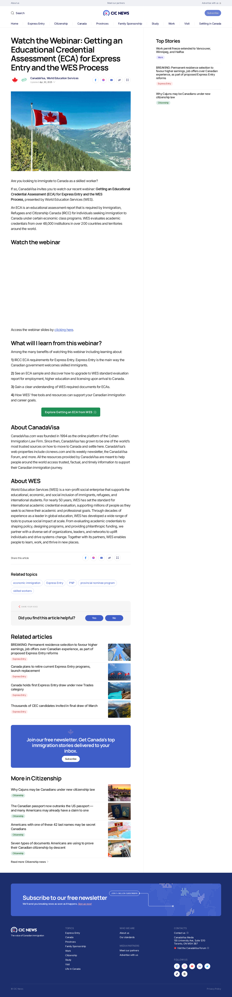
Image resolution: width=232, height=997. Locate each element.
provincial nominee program (97, 583)
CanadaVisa (37, 78)
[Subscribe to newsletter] (71, 746)
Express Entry (36, 23)
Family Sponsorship (130, 23)
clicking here (63, 330)
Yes (94, 617)
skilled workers (22, 591)
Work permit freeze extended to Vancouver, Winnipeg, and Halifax (183, 50)
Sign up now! (85, 903)
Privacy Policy (214, 988)
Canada (81, 23)
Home (14, 23)
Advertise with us (129, 954)
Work (171, 23)
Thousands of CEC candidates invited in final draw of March (54, 706)
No (114, 617)
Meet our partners (129, 950)
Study (155, 23)
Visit (187, 23)
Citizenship (61, 23)
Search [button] (20, 13)
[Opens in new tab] (211, 3)
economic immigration (26, 583)
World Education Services (62, 78)
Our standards (127, 937)
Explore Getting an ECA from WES (71, 412)
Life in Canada (72, 968)
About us (124, 932)
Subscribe (212, 12)
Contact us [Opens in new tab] (181, 932)
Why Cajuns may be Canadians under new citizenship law (53, 789)
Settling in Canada (210, 23)
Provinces (102, 23)
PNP (71, 583)
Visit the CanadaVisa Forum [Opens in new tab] (191, 948)
